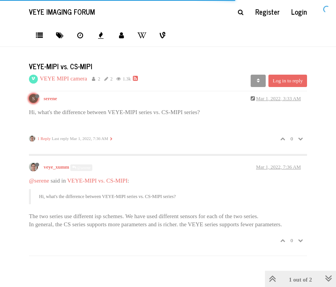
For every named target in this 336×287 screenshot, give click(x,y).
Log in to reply (288, 81)
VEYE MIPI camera (63, 78)
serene (50, 98)
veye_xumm (56, 167)
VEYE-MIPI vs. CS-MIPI (97, 181)
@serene (81, 168)
